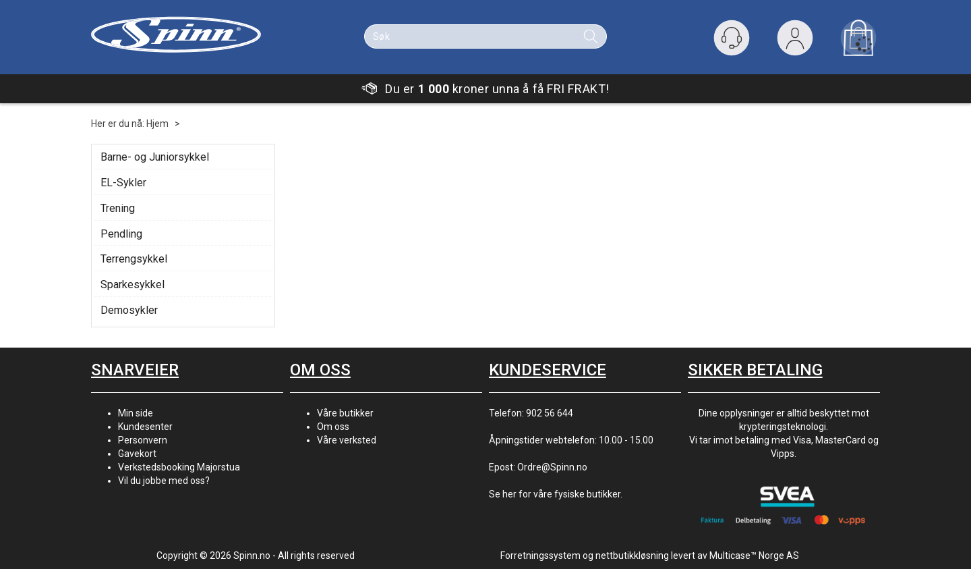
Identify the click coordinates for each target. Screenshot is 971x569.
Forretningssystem (540, 555)
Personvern (142, 440)
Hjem (157, 123)
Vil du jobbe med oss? (164, 480)
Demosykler (129, 310)
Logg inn (795, 41)
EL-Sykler (123, 182)
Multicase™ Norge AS (754, 555)
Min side (135, 413)
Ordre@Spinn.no (552, 467)
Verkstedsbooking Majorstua (179, 467)
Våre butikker (345, 413)
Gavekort (137, 453)
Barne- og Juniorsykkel (154, 157)
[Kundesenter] (731, 38)
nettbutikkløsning (632, 555)
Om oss (333, 426)
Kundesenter (145, 426)
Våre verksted (346, 440)
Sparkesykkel (132, 284)
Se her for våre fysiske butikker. (555, 494)
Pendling (121, 233)
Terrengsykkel (133, 258)
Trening (117, 208)
